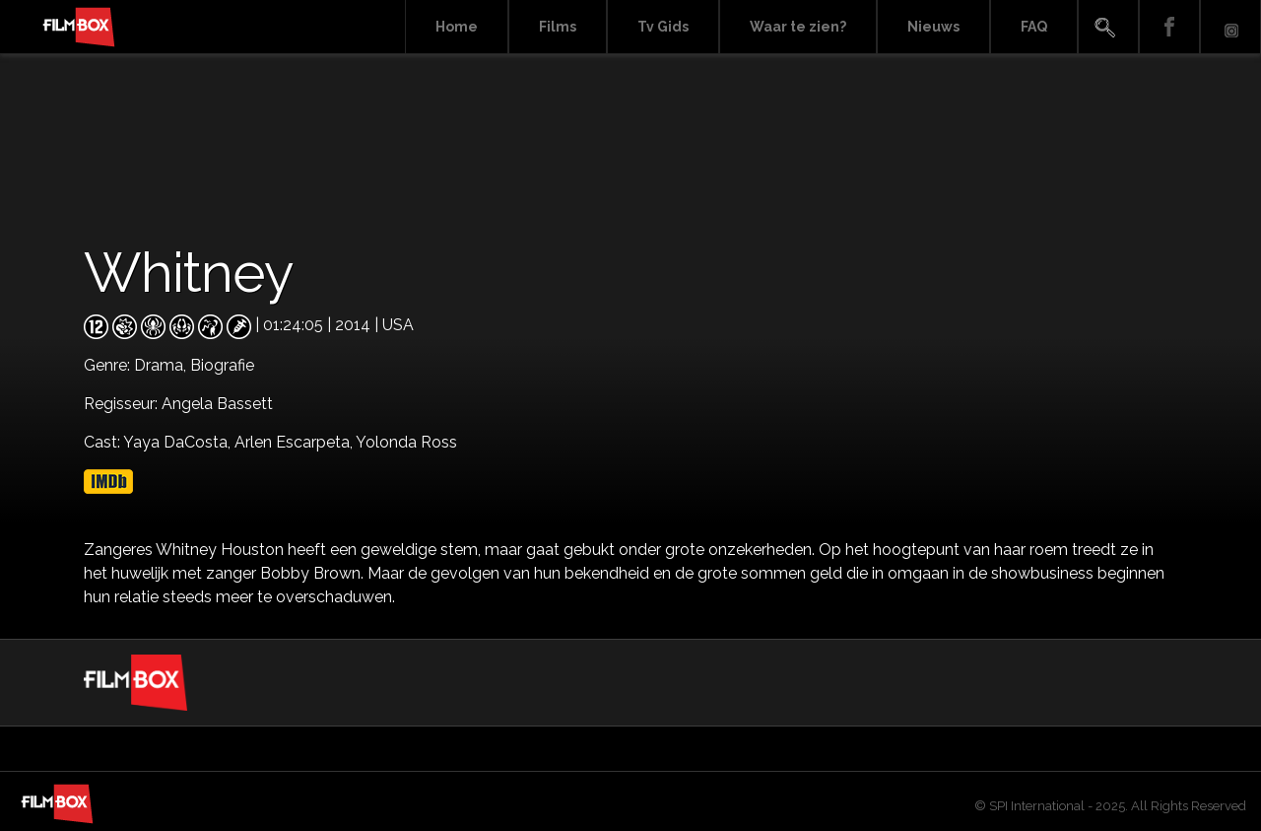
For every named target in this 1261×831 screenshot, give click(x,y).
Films (557, 27)
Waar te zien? (798, 27)
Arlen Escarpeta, (295, 442)
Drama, (162, 365)
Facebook (1169, 27)
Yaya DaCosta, (178, 442)
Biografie (222, 365)
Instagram (1230, 27)
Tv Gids (663, 27)
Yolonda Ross (406, 442)
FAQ (1034, 27)
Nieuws (933, 27)
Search (1108, 27)
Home (456, 27)
